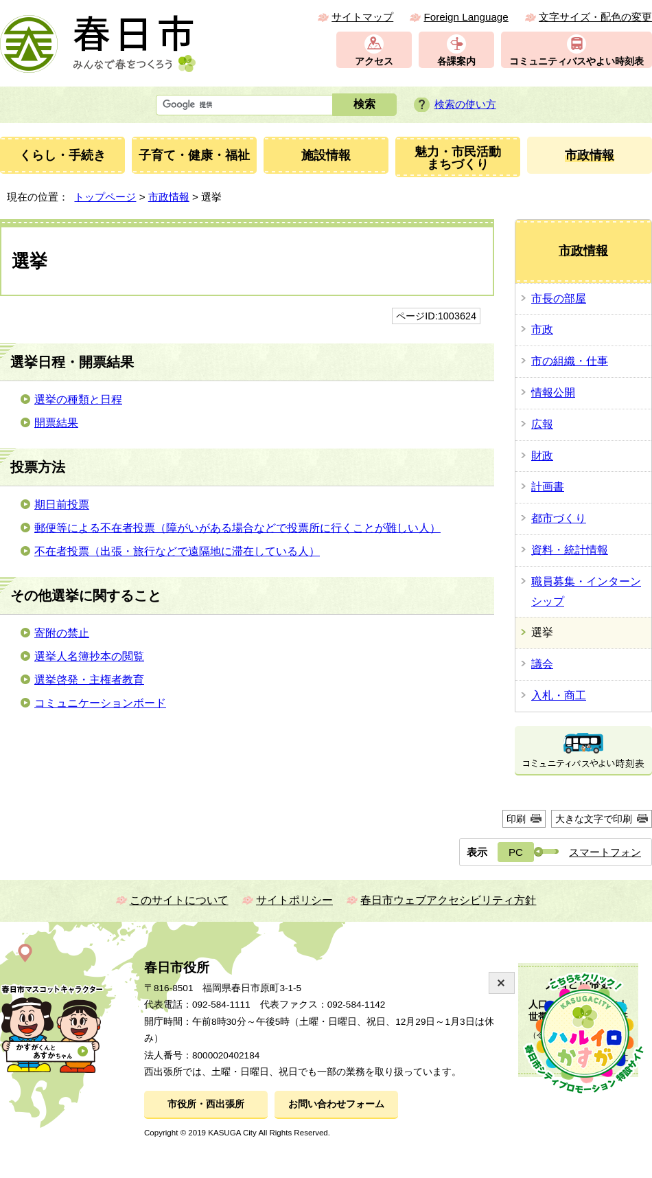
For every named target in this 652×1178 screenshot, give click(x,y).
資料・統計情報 (569, 550)
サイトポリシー (294, 900)
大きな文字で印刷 (593, 818)
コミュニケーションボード (100, 703)
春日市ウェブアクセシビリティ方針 (448, 900)
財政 (542, 456)
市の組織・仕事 (569, 361)
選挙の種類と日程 (78, 399)
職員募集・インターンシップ (586, 591)
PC (516, 852)
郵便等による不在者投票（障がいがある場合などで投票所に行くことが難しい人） (237, 528)
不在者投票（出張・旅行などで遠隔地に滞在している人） (177, 551)
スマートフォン (605, 852)
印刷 (516, 818)
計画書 (547, 486)
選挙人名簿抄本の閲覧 (89, 656)
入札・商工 (558, 695)
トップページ (105, 197)
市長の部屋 (558, 298)
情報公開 (553, 392)
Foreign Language (465, 17)
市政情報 (168, 197)
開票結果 (56, 423)
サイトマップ (362, 17)
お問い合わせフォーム (336, 1104)
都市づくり (558, 518)
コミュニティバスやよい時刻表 (576, 61)
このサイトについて (179, 900)
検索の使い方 (465, 104)
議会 (542, 664)
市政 (542, 329)
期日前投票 (61, 504)
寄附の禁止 (61, 633)
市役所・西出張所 (205, 1104)
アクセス (374, 61)
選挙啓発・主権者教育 (89, 680)
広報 (542, 424)
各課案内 (456, 61)
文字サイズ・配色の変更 (595, 17)
